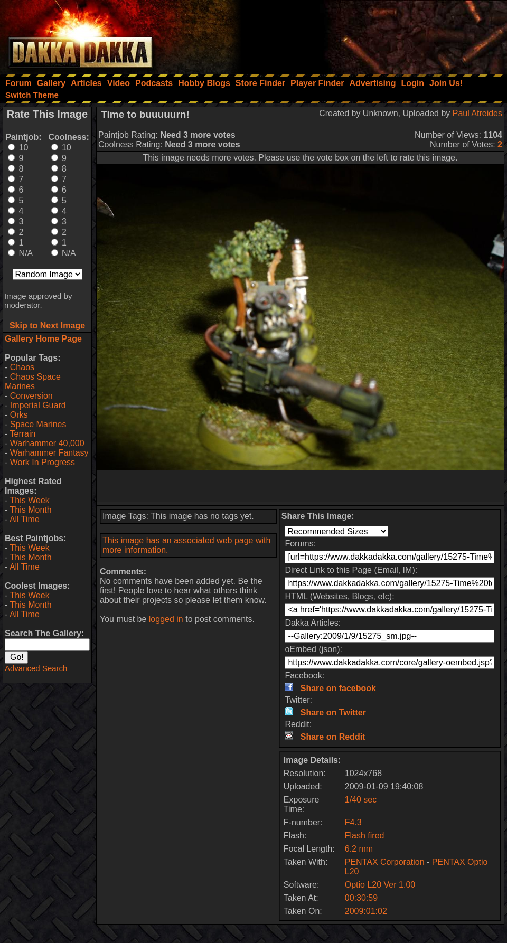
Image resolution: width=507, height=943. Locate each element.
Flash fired (364, 835)
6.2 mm (359, 848)
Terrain (22, 433)
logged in (166, 619)
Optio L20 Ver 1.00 (380, 884)
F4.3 (353, 822)
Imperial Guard (38, 405)
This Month (30, 509)
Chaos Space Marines (33, 381)
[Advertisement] (365, 34)
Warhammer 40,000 (47, 443)
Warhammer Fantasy (49, 452)
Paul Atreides (477, 113)
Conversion (31, 395)
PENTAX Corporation (385, 861)
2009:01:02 (366, 911)
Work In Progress (42, 462)
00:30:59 (361, 897)
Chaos (22, 367)
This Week (29, 500)
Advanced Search (36, 668)
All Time (25, 519)
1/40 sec (361, 799)
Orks (19, 414)
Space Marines (38, 424)
